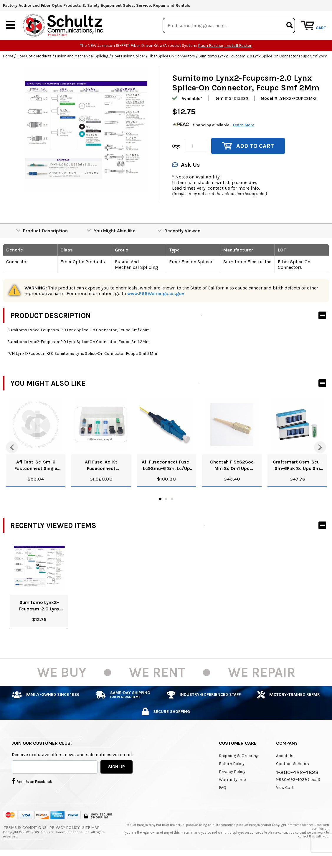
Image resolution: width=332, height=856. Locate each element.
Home (8, 56)
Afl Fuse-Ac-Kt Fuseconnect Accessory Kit (101, 465)
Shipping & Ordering (238, 756)
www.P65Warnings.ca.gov (155, 294)
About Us (284, 756)
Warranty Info (232, 779)
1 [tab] (160, 499)
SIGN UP (116, 766)
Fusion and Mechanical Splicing (81, 56)
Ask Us (186, 165)
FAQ (222, 787)
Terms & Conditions (25, 827)
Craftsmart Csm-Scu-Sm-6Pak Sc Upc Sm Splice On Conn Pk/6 (297, 465)
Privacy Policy (232, 771)
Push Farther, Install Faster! (225, 45)
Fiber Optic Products (34, 56)
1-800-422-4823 (297, 772)
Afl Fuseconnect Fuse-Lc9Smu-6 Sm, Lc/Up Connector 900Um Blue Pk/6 (166, 465)
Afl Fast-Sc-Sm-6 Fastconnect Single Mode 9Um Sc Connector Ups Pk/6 (35, 465)
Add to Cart (248, 146)
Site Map (91, 827)
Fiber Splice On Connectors (171, 56)
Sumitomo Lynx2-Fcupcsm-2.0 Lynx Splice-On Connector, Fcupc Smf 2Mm (39, 606)
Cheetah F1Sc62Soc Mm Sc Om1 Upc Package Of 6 (232, 465)
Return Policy (232, 763)
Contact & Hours (292, 763)
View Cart (285, 787)
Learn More (243, 125)
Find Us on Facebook (32, 781)
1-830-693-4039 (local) (298, 779)
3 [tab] (172, 499)
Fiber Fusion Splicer (128, 56)
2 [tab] (166, 499)
